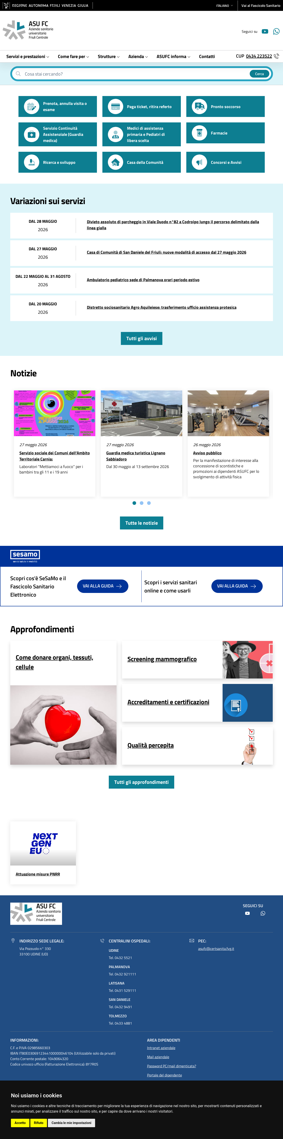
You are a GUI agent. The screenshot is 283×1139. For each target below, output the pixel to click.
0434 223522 (259, 55)
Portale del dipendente (164, 1075)
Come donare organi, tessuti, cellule (54, 662)
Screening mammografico (162, 659)
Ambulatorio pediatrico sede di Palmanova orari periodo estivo (143, 280)
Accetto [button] (20, 1123)
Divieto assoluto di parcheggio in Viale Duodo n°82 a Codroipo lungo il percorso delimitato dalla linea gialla (173, 225)
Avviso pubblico (207, 453)
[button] (225, 5)
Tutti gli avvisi (141, 338)
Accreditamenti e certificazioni (168, 702)
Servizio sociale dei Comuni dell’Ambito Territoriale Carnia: (54, 456)
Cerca (259, 73)
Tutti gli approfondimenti (141, 782)
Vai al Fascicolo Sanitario (260, 5)
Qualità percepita (150, 745)
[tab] (134, 503)
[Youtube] (263, 31)
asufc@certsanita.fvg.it (216, 948)
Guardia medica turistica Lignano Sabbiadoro (135, 456)
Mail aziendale (158, 1057)
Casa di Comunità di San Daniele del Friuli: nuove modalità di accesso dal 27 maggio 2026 (166, 252)
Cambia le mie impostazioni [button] (71, 1123)
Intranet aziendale (161, 1047)
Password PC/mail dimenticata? (171, 1066)
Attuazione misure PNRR (38, 874)
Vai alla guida (103, 586)
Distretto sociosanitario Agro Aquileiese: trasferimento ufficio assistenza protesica (161, 307)
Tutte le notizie (141, 523)
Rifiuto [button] (39, 1123)
